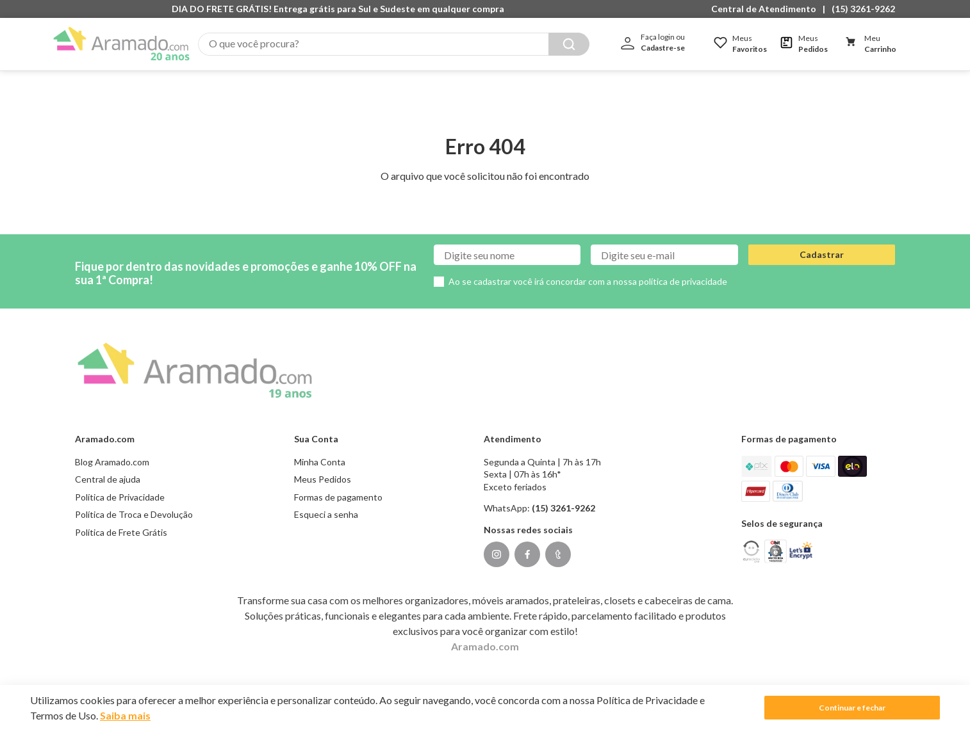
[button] (767, 9)
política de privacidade (683, 268)
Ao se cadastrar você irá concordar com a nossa (587, 268)
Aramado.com (485, 633)
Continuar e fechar (852, 707)
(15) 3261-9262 (863, 8)
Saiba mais (125, 715)
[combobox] (393, 44)
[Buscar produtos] (569, 44)
